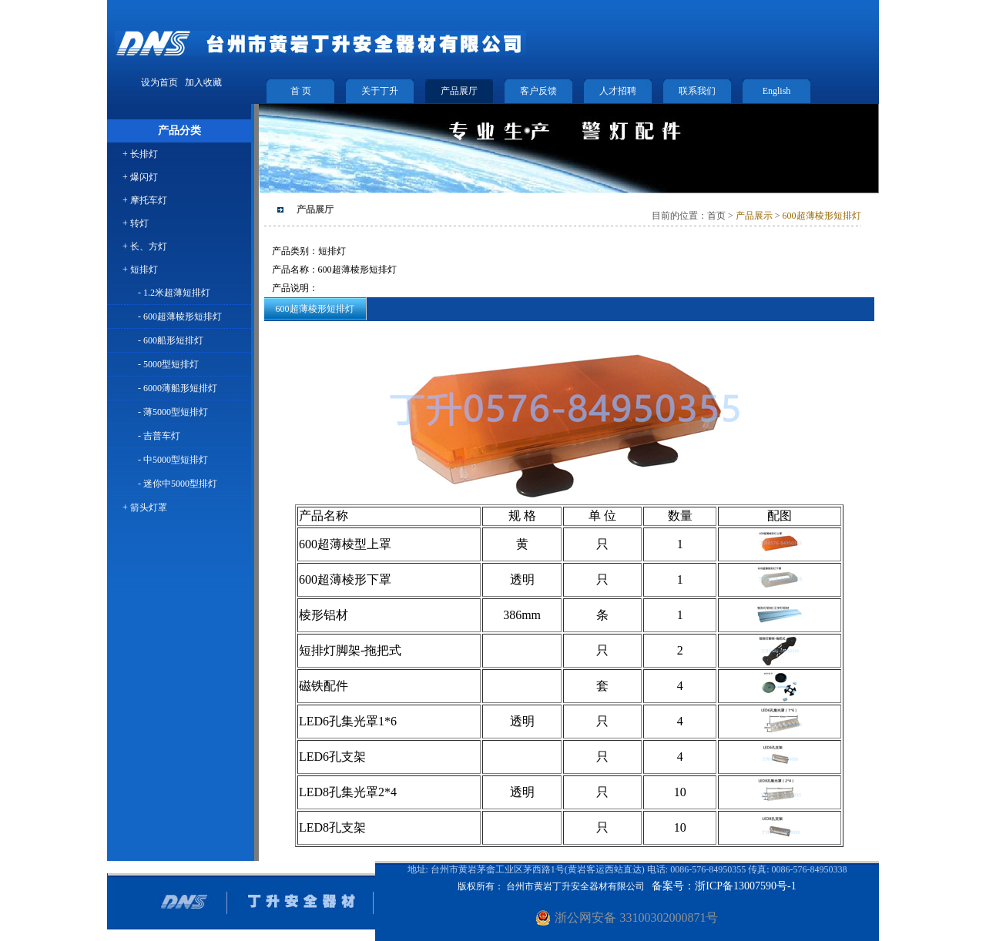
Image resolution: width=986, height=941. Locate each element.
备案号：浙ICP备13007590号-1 (724, 886)
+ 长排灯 (140, 154)
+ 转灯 (135, 223)
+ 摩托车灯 (144, 200)
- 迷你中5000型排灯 (177, 483)
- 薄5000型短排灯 (173, 412)
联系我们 (697, 90)
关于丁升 (379, 90)
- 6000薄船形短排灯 (177, 388)
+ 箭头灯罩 (144, 507)
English (777, 90)
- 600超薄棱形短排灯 (180, 316)
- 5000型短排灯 (168, 364)
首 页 (300, 90)
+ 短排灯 (140, 269)
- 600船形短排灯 (170, 340)
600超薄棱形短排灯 (822, 215)
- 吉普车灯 (159, 435)
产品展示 (753, 215)
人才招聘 (617, 90)
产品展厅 (459, 90)
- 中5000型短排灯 (173, 459)
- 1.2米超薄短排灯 (174, 292)
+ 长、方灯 (144, 246)
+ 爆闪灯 (140, 177)
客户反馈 (538, 90)
